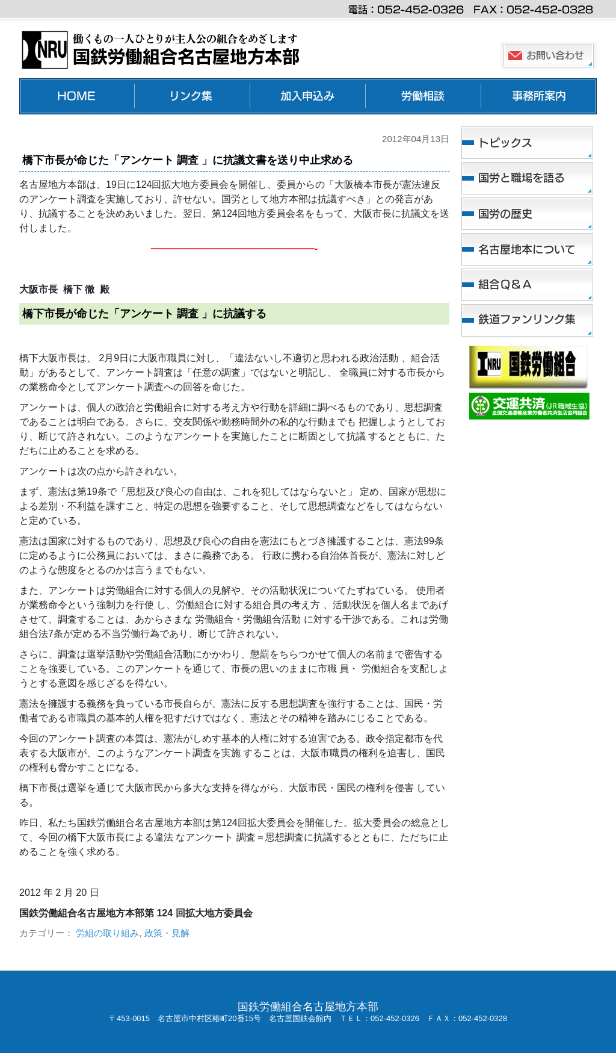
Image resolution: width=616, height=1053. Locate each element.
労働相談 (423, 96)
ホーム (77, 96)
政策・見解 (166, 933)
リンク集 (192, 96)
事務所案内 (539, 96)
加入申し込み (308, 96)
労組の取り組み (107, 933)
